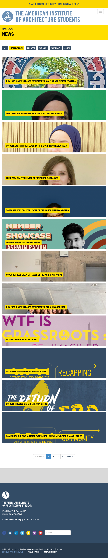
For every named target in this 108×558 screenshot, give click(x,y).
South (67, 48)
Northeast (55, 48)
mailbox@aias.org (12, 519)
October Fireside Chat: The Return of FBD (26, 403)
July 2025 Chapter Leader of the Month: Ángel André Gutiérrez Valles (41, 81)
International (17, 48)
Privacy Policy (50, 552)
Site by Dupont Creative (12, 552)
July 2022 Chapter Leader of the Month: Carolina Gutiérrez (35, 307)
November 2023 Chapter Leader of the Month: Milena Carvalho (37, 210)
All (5, 48)
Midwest (31, 48)
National (43, 48)
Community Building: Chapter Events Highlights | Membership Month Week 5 (44, 436)
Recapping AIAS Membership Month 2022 (26, 371)
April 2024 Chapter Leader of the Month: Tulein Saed (32, 178)
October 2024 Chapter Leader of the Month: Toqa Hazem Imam (36, 145)
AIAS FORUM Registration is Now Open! (54, 4)
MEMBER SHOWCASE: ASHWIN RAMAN (23, 242)
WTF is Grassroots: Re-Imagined (21, 339)
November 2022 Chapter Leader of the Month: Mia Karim (34, 274)
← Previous (39, 456)
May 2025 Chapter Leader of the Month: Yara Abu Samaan (34, 113)
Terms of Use (33, 552)
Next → (70, 456)
